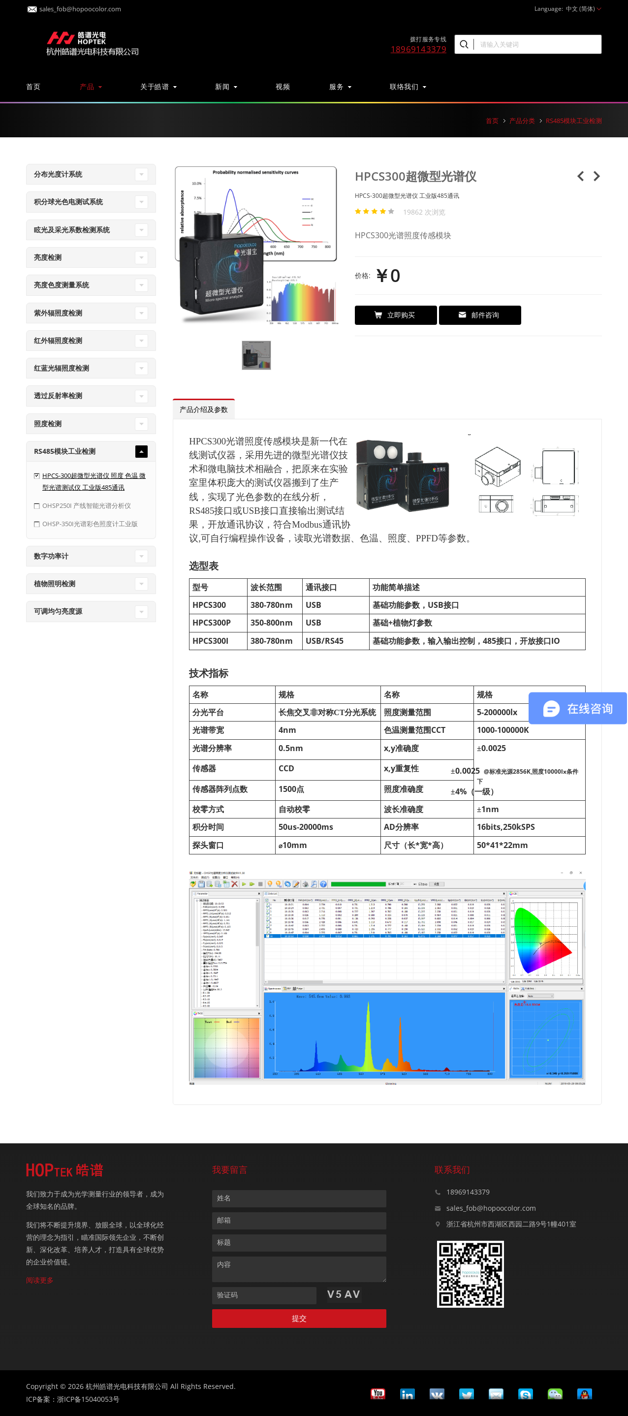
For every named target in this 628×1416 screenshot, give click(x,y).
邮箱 (224, 1220)
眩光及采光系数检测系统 (72, 229)
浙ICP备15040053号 (88, 1399)
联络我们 (407, 86)
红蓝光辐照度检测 (61, 368)
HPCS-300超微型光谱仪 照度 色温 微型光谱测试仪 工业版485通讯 (94, 481)
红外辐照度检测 (58, 340)
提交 (299, 1318)
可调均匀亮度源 (58, 611)
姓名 (224, 1197)
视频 (283, 86)
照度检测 (48, 423)
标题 (224, 1242)
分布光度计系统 (58, 174)
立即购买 (394, 314)
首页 (33, 86)
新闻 (225, 86)
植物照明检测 (54, 583)
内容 (224, 1264)
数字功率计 (51, 556)
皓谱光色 (93, 42)
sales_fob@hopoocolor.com (74, 6)
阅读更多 (40, 1280)
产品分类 (522, 120)
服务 (339, 86)
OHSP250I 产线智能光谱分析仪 (86, 505)
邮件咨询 (478, 314)
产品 (90, 86)
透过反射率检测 (58, 395)
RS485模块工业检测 (574, 120)
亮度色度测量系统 (61, 284)
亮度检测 (48, 257)
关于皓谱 (158, 86)
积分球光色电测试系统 (68, 201)
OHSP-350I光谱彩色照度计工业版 (90, 523)
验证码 (227, 1294)
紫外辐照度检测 (58, 312)
